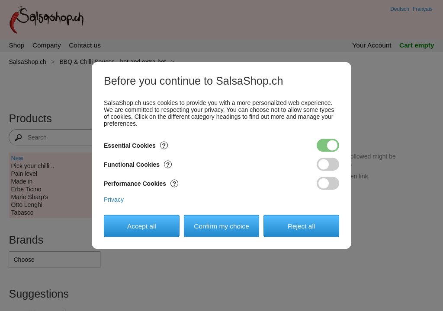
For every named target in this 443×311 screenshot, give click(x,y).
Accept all (141, 225)
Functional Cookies (138, 164)
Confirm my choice (221, 225)
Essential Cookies (136, 145)
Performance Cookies (141, 183)
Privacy (114, 199)
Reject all (301, 225)
